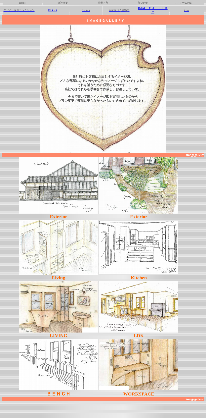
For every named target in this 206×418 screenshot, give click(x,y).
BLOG (52, 10)
